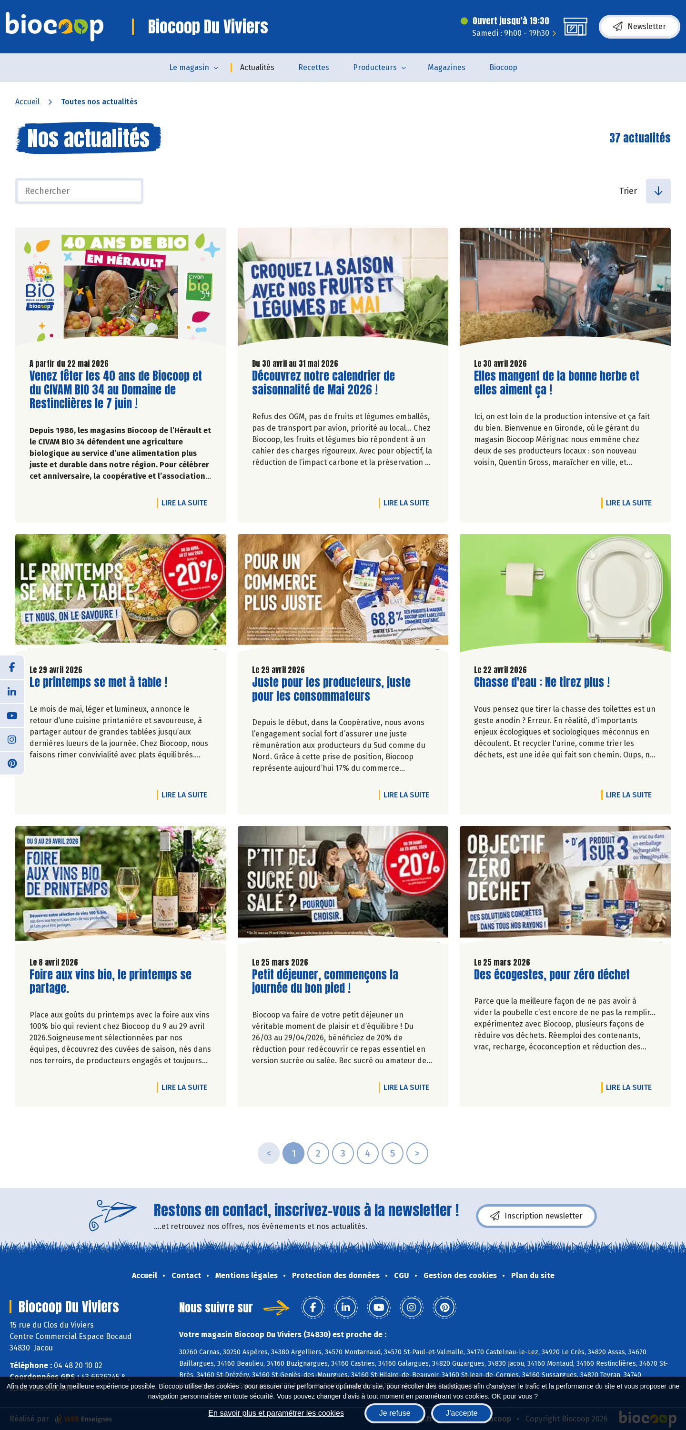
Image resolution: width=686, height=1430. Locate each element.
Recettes (313, 67)
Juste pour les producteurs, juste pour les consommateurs (331, 689)
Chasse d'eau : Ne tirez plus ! (542, 682)
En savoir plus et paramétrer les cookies (276, 1413)
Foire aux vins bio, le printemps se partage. (111, 982)
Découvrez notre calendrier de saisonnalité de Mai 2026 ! (323, 383)
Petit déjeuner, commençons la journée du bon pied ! (325, 982)
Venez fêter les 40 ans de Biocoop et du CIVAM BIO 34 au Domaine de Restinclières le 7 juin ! (116, 389)
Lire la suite (186, 502)
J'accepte (462, 1413)
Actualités (257, 67)
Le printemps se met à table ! (98, 682)
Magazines (446, 67)
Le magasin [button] (189, 67)
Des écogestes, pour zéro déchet (552, 975)
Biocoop (503, 67)
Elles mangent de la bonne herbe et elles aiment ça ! (556, 383)
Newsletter (639, 26)
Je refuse (395, 1413)
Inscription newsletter (536, 1216)
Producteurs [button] (375, 67)
